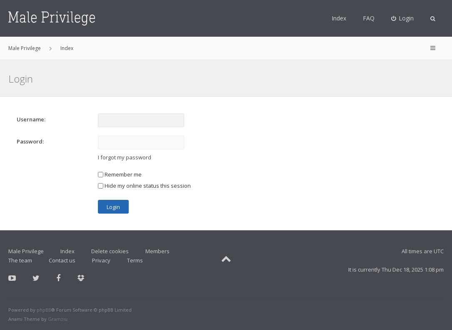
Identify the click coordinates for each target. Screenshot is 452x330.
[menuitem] (402, 18)
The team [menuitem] (20, 260)
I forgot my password (124, 157)
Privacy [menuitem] (101, 260)
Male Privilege (26, 251)
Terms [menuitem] (135, 260)
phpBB (44, 310)
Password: (30, 141)
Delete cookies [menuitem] (110, 251)
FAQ (369, 18)
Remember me (120, 174)
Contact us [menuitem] (62, 260)
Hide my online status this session (144, 185)
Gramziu (57, 319)
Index (339, 18)
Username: (31, 119)
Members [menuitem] (157, 251)
